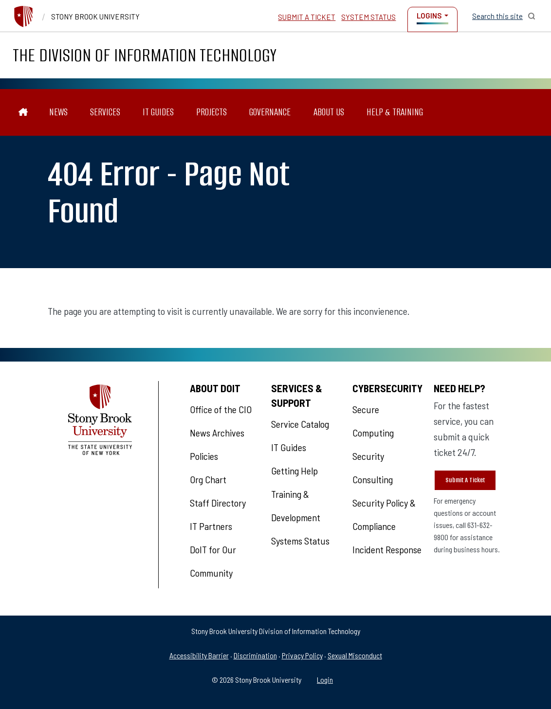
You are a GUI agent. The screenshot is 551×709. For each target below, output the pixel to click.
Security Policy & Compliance (384, 514)
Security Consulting (372, 467)
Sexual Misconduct (355, 655)
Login (325, 679)
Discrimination (255, 655)
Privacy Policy (302, 655)
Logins (429, 15)
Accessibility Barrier (199, 655)
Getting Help (294, 470)
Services (105, 112)
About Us (328, 112)
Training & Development (295, 505)
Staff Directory (218, 503)
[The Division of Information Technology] (23, 112)
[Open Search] (503, 16)
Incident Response (387, 549)
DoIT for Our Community (213, 561)
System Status (368, 17)
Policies (204, 456)
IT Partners (211, 526)
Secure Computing (373, 420)
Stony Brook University (95, 16)
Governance (270, 112)
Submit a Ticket (306, 17)
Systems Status (300, 540)
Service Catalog (300, 424)
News (58, 112)
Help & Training (395, 112)
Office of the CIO (221, 409)
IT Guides (158, 112)
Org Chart (208, 479)
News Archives (217, 432)
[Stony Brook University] (23, 16)
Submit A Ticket (465, 480)
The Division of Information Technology (144, 55)
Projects (211, 112)
